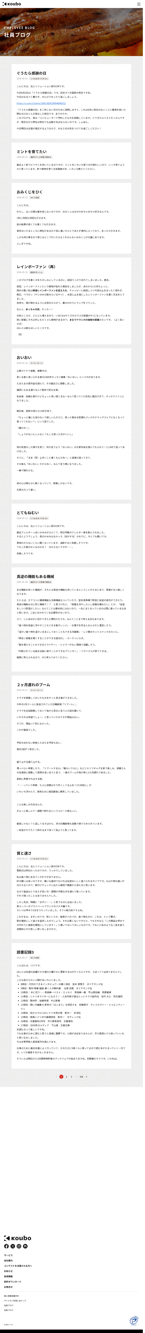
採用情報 (8, 1277)
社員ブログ (8, 1305)
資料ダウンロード (12, 1282)
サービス (8, 1257)
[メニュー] (138, 4)
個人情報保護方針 (11, 1296)
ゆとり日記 (34, 197)
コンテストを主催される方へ (17, 1267)
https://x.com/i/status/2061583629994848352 (41, 103)
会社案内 (8, 1262)
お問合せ (8, 1287)
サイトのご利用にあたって (14, 1301)
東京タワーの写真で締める (40, 157)
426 (81, 1075)
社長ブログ (8, 1310)
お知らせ (8, 1272)
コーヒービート (36, 362)
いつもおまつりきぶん (39, 78)
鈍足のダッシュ (36, 272)
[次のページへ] (86, 1076)
